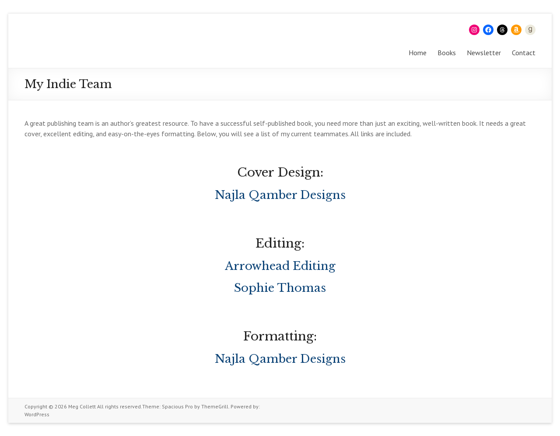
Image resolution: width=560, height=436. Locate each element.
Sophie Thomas (280, 288)
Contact (524, 52)
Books (447, 52)
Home (418, 52)
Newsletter (484, 52)
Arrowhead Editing (280, 266)
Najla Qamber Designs (280, 195)
